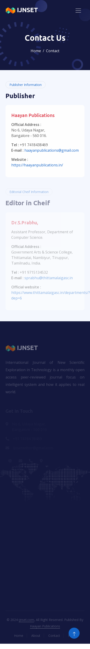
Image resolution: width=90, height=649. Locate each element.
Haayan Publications (45, 626)
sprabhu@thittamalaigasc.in (48, 277)
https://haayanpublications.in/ (37, 165)
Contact (54, 635)
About (35, 635)
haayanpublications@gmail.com (51, 150)
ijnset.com (26, 620)
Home (36, 50)
